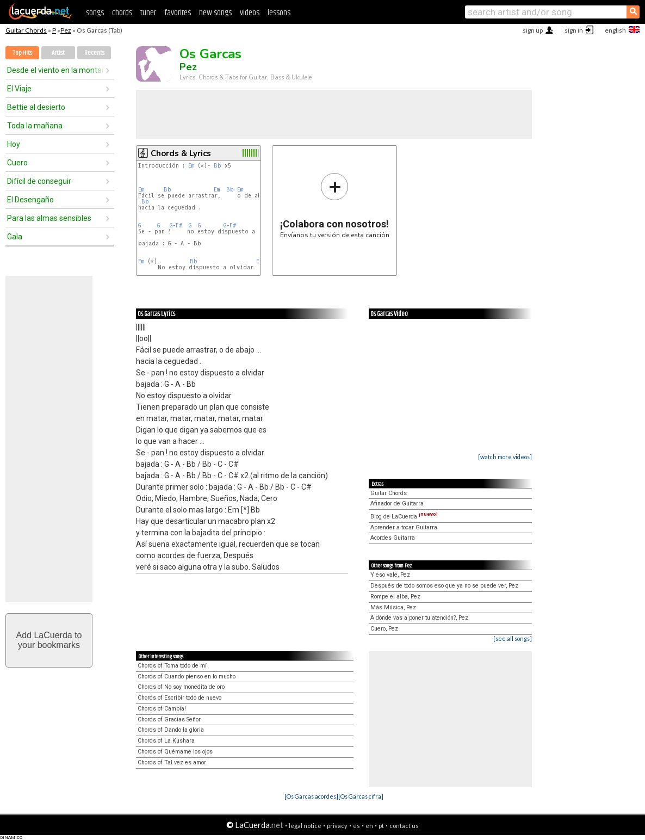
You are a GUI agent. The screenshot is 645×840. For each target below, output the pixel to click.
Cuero (17, 162)
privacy (337, 825)
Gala (14, 236)
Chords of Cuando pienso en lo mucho (186, 676)
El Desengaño (30, 199)
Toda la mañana (35, 125)
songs (95, 13)
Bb (217, 165)
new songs (215, 13)
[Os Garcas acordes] (311, 796)
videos (249, 13)
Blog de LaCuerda (404, 516)
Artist (58, 53)
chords (122, 13)
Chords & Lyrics (181, 153)
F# (179, 225)
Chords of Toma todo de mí (172, 665)
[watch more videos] (505, 456)
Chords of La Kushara (166, 740)
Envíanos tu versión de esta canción (334, 205)
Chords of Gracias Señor (169, 719)
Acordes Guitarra (392, 537)
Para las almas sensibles (49, 218)
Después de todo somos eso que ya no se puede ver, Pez (444, 585)
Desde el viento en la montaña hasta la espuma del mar (56, 70)
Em (191, 165)
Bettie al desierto (36, 107)
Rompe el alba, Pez (395, 596)
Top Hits (22, 53)
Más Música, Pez (393, 607)
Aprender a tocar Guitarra (403, 527)
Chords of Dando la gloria (171, 729)
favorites (177, 13)
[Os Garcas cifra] (360, 796)
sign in (574, 30)
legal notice (305, 825)
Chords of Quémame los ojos (175, 751)
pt (381, 825)
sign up (533, 30)
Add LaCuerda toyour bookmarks (49, 640)
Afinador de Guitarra (397, 503)
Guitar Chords (26, 30)
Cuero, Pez (384, 628)
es (356, 825)
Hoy (13, 144)
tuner (148, 13)
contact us (404, 825)
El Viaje (19, 88)
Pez (65, 30)
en (369, 825)
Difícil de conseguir (39, 181)
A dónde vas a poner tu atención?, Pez (419, 617)
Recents (94, 53)
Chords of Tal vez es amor (172, 762)
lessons (279, 13)
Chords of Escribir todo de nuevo (179, 697)
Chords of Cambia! (162, 708)
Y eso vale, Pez (390, 574)
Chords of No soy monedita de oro (181, 686)
